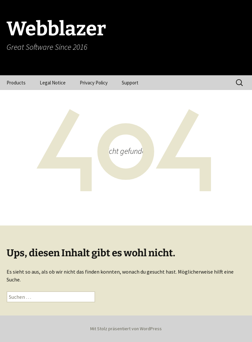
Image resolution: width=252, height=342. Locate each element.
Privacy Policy (94, 83)
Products (16, 83)
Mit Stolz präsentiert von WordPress (126, 329)
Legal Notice (53, 83)
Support (130, 83)
